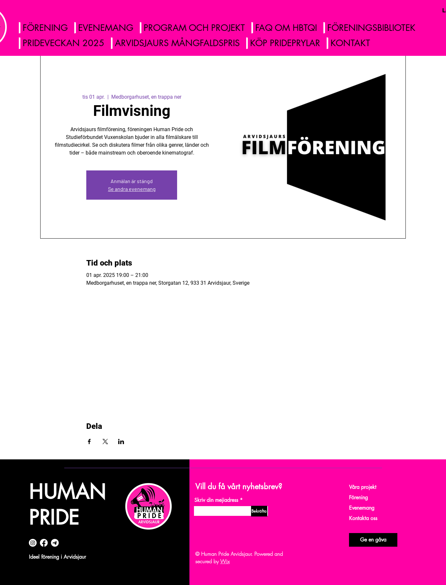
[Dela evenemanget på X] (105, 441)
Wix (225, 561)
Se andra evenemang (132, 189)
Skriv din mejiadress (216, 500)
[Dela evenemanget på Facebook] (89, 441)
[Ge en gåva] (373, 540)
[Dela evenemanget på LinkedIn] (121, 441)
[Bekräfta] (259, 511)
